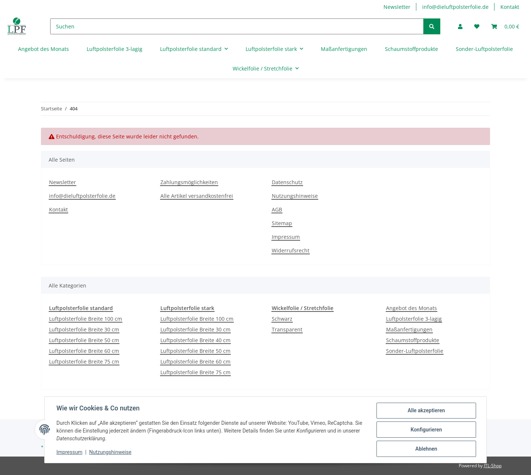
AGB (277, 209)
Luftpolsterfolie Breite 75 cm (84, 361)
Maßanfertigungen (409, 329)
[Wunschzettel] (476, 26)
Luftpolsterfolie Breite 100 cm (85, 318)
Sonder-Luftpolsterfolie (414, 350)
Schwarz (282, 318)
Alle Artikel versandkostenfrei (196, 195)
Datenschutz (287, 182)
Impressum (286, 236)
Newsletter (397, 6)
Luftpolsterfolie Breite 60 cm (84, 350)
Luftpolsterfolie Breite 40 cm (195, 340)
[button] (460, 26)
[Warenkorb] (505, 26)
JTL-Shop (493, 465)
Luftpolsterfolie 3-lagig (414, 318)
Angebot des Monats (411, 307)
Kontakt (509, 6)
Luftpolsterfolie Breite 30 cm (84, 329)
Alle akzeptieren (426, 410)
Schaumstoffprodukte (412, 340)
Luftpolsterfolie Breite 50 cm (84, 340)
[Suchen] (237, 26)
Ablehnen (426, 449)
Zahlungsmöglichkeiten (189, 182)
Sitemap (282, 223)
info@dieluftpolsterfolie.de (455, 6)
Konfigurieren (426, 430)
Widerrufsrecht (290, 250)
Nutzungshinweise (295, 195)
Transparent (287, 329)
